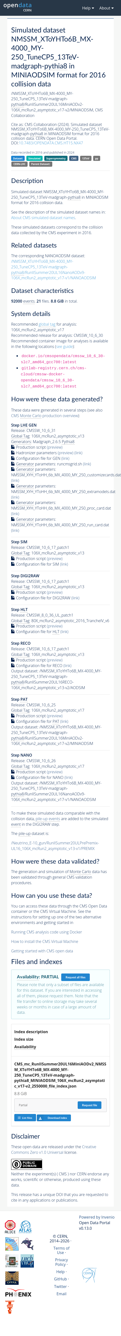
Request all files (75, 977)
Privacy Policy (61, 1262)
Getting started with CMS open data (42, 951)
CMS (73, 158)
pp (96, 158)
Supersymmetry (56, 158)
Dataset (18, 158)
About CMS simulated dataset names (43, 217)
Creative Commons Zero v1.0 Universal (53, 1149)
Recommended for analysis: (44, 324)
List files (25, 1117)
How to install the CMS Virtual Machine (44, 941)
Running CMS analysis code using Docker (46, 932)
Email (62, 1293)
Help (60, 1271)
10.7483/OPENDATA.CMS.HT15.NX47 (51, 143)
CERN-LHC (20, 164)
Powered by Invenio (97, 1217)
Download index (52, 1117)
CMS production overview (44, 416)
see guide (64, 346)
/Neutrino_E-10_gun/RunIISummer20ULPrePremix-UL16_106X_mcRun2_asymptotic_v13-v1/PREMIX (55, 845)
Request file (89, 1105)
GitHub (60, 1279)
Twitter (60, 1286)
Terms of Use (61, 1250)
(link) (78, 452)
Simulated (34, 158)
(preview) (55, 447)
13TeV (86, 158)
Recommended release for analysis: (42, 335)
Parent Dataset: (40, 164)
